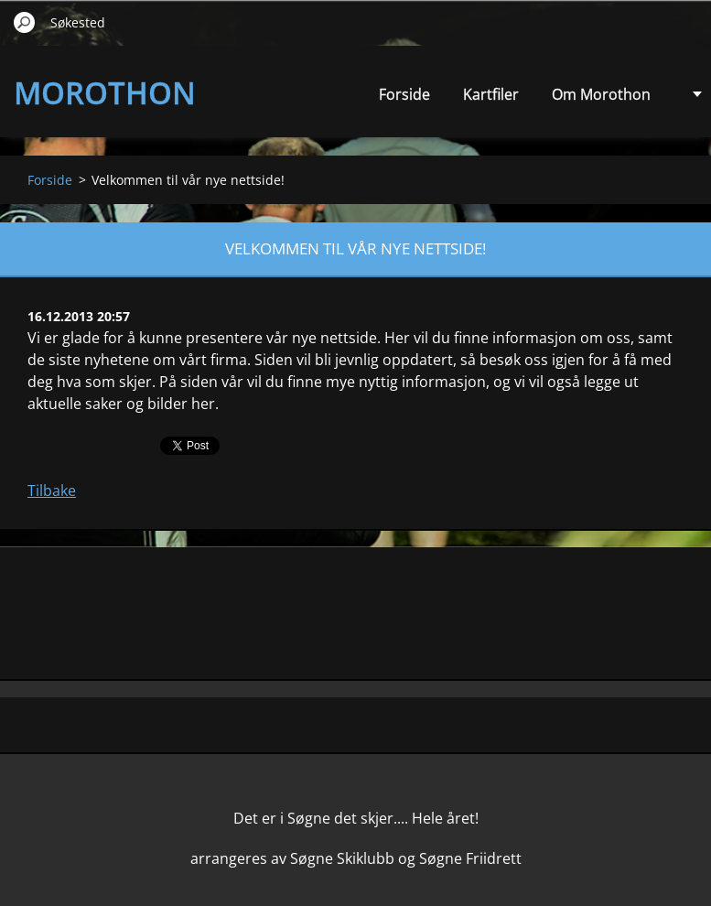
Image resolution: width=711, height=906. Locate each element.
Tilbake (51, 490)
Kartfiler (491, 94)
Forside (404, 94)
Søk (25, 21)
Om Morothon (601, 94)
